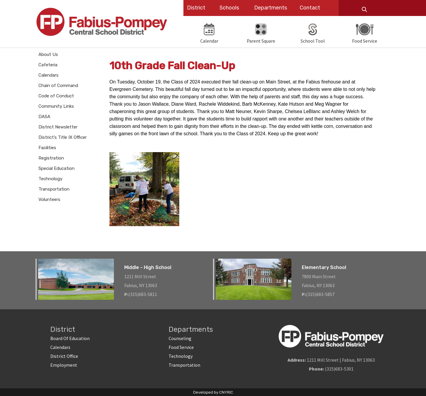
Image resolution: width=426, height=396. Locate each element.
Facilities (47, 147)
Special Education (56, 168)
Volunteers (49, 199)
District (196, 8)
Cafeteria (47, 64)
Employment (63, 365)
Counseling (180, 338)
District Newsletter (58, 127)
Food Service (181, 347)
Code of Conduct (56, 96)
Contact (310, 8)
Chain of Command (58, 85)
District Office (64, 356)
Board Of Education (70, 338)
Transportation (54, 189)
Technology (50, 178)
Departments (270, 8)
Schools (229, 8)
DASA (44, 116)
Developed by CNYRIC (213, 392)
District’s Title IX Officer (62, 137)
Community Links (56, 106)
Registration (51, 158)
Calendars (48, 75)
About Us (48, 54)
